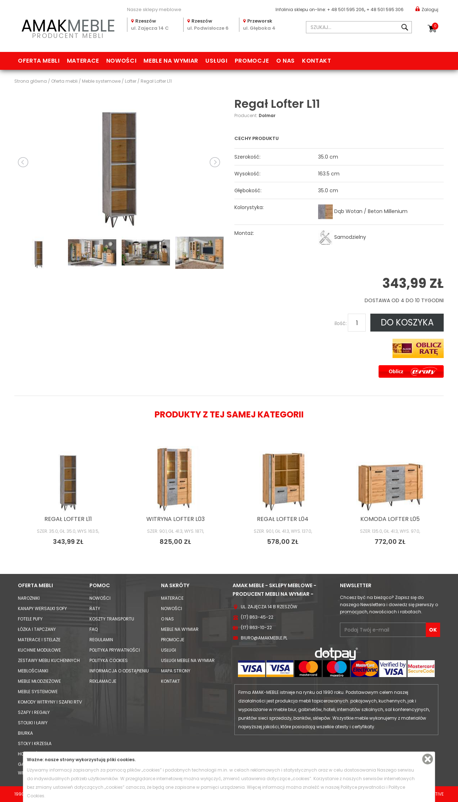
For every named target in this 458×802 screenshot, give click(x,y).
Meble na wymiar (170, 61)
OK (433, 629)
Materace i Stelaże (39, 640)
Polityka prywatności (114, 650)
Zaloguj (426, 9)
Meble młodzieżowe (39, 681)
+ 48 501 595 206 (345, 9)
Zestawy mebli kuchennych (49, 660)
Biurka (25, 733)
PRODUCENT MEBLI (68, 27)
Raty (94, 608)
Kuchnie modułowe (39, 650)
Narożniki (29, 598)
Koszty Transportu (111, 619)
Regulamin (101, 640)
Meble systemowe (38, 692)
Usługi (216, 61)
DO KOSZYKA (407, 322)
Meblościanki (33, 671)
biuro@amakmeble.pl (264, 638)
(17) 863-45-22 (257, 617)
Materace (83, 61)
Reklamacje (102, 681)
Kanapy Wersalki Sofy (42, 608)
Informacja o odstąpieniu (119, 671)
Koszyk (435, 26)
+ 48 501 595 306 (385, 9)
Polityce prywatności (363, 787)
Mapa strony (175, 671)
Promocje (252, 61)
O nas (285, 61)
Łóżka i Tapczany (37, 629)
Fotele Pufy (30, 619)
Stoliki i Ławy (33, 723)
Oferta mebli (39, 61)
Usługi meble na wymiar (188, 660)
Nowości (121, 61)
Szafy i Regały (34, 712)
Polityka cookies (108, 660)
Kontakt (316, 61)
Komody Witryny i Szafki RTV (50, 702)
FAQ (93, 629)
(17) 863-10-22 (256, 627)
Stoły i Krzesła (35, 743)
